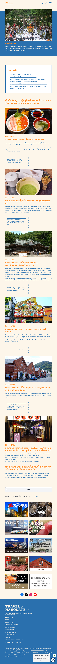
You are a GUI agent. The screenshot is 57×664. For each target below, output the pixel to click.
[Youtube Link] (35, 594)
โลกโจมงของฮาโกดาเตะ (10, 632)
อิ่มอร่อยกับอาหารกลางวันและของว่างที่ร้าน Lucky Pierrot (23, 82)
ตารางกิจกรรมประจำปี (10, 627)
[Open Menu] (50, 3)
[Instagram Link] (30, 594)
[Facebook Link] (22, 594)
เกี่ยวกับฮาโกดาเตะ (9, 617)
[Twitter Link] (26, 594)
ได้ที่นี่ (15, 651)
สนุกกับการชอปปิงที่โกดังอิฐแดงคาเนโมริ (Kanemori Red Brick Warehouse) (28, 84)
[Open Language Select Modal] (43, 4)
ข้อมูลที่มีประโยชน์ (9, 622)
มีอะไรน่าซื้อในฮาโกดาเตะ (10, 635)
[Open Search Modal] (46, 4)
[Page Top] (54, 655)
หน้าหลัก (7, 496)
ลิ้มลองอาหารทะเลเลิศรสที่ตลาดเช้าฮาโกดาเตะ (20, 75)
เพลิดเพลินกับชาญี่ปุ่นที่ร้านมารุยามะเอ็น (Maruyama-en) (23, 77)
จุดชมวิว (7, 620)
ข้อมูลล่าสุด (7, 637)
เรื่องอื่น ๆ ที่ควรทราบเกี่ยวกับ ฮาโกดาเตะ (14, 640)
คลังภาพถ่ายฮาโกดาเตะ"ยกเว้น (37, 650)
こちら (15, 654)
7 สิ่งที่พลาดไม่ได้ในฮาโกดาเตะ (11, 625)
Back (18, 490)
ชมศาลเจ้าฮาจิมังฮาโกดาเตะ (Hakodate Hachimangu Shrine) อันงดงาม (27, 79)
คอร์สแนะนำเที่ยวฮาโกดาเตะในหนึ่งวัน (21, 496)
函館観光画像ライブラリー (38, 652)
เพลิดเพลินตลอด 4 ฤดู (10, 630)
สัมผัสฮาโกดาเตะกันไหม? (10, 615)
